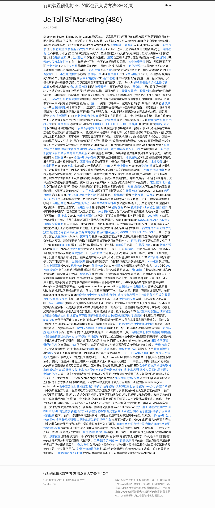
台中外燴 (114, 294)
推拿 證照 (133, 369)
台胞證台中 (126, 286)
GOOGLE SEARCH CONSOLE (110, 124)
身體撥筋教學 (97, 411)
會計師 (81, 294)
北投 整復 (157, 161)
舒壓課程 (154, 407)
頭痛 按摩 (133, 378)
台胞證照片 (136, 65)
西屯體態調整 (160, 369)
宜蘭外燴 (85, 161)
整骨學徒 (119, 195)
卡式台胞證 (132, 74)
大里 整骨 (61, 236)
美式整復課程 (80, 203)
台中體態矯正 (67, 386)
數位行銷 (102, 232)
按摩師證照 (153, 332)
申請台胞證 (50, 373)
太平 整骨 (142, 407)
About (168, 5)
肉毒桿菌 (122, 149)
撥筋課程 (55, 428)
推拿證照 (61, 115)
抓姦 (52, 115)
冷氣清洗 (131, 157)
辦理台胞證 (50, 344)
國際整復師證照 (97, 315)
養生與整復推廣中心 (61, 336)
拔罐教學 (136, 207)
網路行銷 (138, 411)
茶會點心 (138, 86)
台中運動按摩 (127, 299)
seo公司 (57, 99)
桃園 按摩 (156, 340)
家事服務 (85, 236)
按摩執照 (57, 224)
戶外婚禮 (110, 120)
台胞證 (59, 303)
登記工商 (134, 149)
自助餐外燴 (120, 369)
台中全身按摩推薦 (89, 128)
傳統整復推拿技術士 (55, 61)
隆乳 (52, 303)
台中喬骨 (69, 153)
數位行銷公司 (127, 349)
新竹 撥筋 (64, 124)
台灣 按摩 (81, 336)
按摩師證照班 (162, 349)
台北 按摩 (81, 115)
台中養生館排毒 (106, 203)
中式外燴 (72, 65)
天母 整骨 (127, 90)
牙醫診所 (63, 453)
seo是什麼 (64, 369)
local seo (64, 244)
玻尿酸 (110, 440)
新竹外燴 (58, 49)
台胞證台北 (59, 203)
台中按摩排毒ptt (143, 324)
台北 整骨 (138, 195)
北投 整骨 (145, 369)
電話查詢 (155, 182)
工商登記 (149, 207)
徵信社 (53, 269)
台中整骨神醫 (142, 90)
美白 (81, 232)
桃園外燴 (144, 244)
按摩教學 (100, 86)
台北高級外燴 (75, 195)
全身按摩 (57, 153)
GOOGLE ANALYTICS (151, 219)
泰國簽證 (77, 253)
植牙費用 (110, 149)
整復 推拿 (67, 149)
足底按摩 (96, 253)
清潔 (110, 57)
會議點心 (130, 249)
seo (90, 149)
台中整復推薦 (144, 294)
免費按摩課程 (85, 215)
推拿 (70, 165)
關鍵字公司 (95, 74)
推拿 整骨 (71, 49)
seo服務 (103, 211)
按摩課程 (117, 207)
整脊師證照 (135, 186)
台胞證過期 (59, 57)
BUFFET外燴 (51, 411)
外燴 (109, 70)
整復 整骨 (162, 207)
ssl (74, 344)
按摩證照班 (69, 419)
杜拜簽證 (103, 349)
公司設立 (158, 294)
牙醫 (165, 340)
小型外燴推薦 (68, 74)
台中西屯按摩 (88, 78)
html (107, 165)
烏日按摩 (93, 336)
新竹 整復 (109, 78)
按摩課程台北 (124, 386)
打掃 (117, 265)
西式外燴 (82, 49)
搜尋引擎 (105, 419)
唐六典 (133, 124)
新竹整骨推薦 (71, 99)
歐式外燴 (81, 153)
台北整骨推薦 (78, 86)
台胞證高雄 (59, 107)
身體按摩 (161, 386)
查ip (102, 49)
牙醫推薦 (131, 190)
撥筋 (50, 353)
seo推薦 (153, 261)
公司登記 (127, 45)
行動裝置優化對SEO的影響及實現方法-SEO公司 (88, 5)
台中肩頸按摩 (147, 365)
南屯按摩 (90, 232)
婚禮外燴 (79, 157)
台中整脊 (92, 115)
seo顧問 (161, 57)
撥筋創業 (136, 269)
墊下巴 (95, 103)
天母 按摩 (161, 344)
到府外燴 (147, 165)
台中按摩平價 (137, 61)
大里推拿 (88, 190)
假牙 (151, 120)
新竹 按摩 (55, 419)
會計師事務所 (153, 411)
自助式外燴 (71, 232)
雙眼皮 (59, 157)
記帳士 (155, 311)
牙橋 (158, 353)
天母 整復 (94, 70)
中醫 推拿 (61, 215)
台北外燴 (52, 65)
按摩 (52, 299)
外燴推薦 (115, 45)
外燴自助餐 (81, 149)
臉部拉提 (55, 436)
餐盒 (86, 432)
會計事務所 (95, 386)
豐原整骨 (113, 74)
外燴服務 (72, 315)
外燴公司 (159, 228)
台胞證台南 (79, 57)
